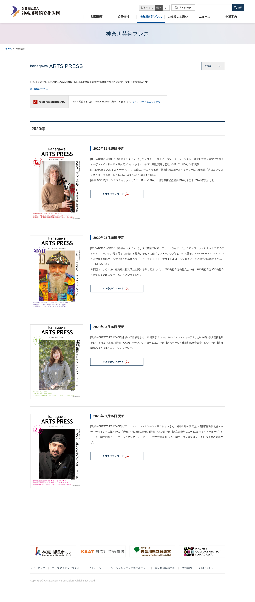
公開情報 (123, 16)
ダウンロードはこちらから (146, 101)
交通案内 (231, 16)
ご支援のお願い (178, 16)
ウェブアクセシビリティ (65, 569)
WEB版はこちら (39, 89)
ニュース (204, 16)
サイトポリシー (95, 569)
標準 (158, 7)
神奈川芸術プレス (150, 16)
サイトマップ (37, 569)
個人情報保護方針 (165, 569)
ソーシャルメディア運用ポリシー (129, 569)
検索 (240, 7)
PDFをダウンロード (116, 194)
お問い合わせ (206, 569)
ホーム (8, 48)
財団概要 (97, 16)
